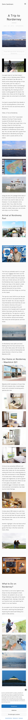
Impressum (21, 718)
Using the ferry (6, 195)
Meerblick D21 (6, 384)
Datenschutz (15, 718)
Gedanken (19, 25)
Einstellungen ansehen (14, 714)
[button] (26, 689)
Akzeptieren (14, 706)
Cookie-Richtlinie (8, 718)
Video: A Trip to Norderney (9, 113)
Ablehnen (14, 710)
